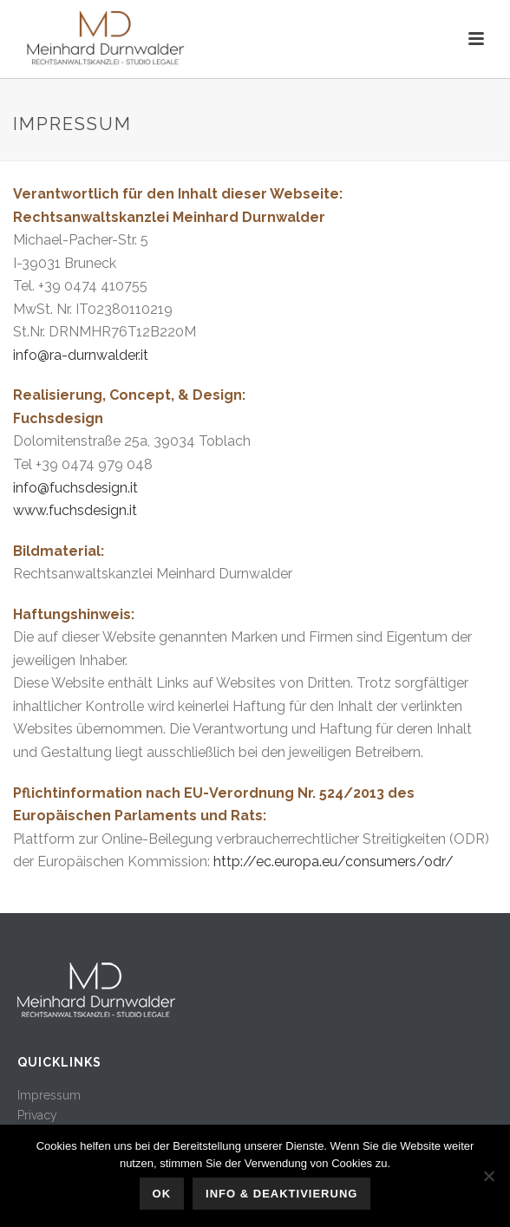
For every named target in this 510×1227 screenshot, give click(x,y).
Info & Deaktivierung (281, 1193)
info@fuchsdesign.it (75, 488)
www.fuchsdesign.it (75, 510)
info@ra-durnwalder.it (80, 355)
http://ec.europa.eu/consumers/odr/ (333, 861)
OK (162, 1193)
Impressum (49, 1095)
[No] (488, 1176)
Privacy (37, 1115)
